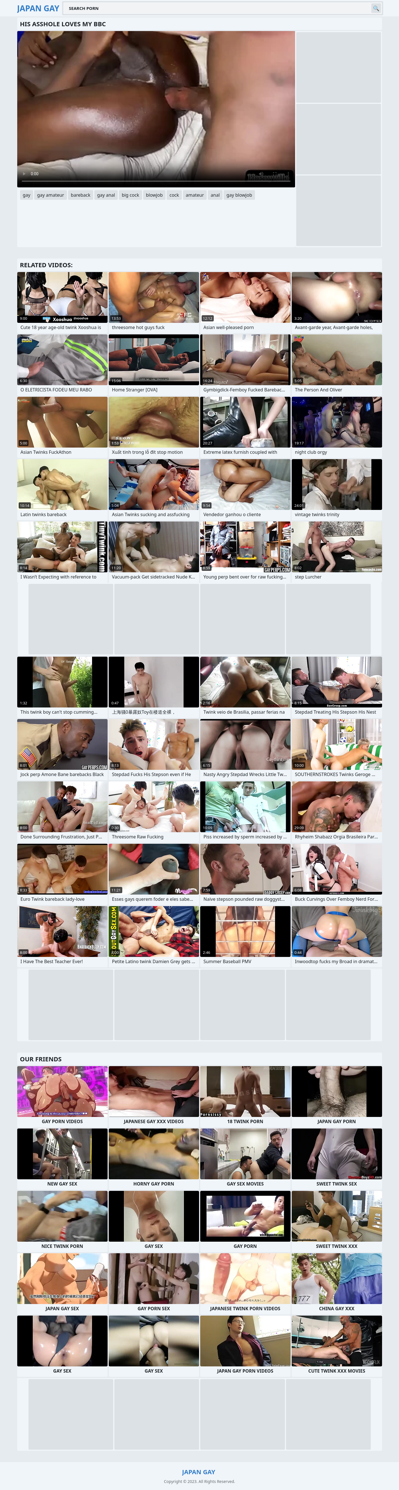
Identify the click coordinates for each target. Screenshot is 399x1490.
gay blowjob (239, 195)
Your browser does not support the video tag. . (156, 109)
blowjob (154, 195)
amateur (195, 195)
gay (26, 195)
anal (215, 195)
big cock (130, 195)
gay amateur (50, 195)
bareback (80, 195)
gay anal (106, 195)
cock (174, 195)
